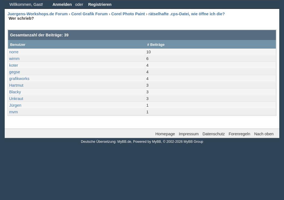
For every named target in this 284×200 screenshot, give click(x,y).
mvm (13, 112)
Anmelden (62, 4)
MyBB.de (124, 142)
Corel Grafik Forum (89, 14)
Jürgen (15, 105)
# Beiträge (156, 44)
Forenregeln (239, 134)
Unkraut (16, 98)
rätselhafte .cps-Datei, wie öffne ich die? (186, 14)
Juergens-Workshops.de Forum (37, 14)
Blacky (15, 92)
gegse (14, 72)
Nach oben (263, 134)
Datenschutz (213, 134)
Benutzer (18, 44)
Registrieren (99, 4)
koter (13, 65)
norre (14, 52)
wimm (14, 58)
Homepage (165, 134)
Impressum (189, 134)
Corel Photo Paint (128, 14)
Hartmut (16, 85)
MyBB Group (193, 142)
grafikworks (19, 78)
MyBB (156, 142)
